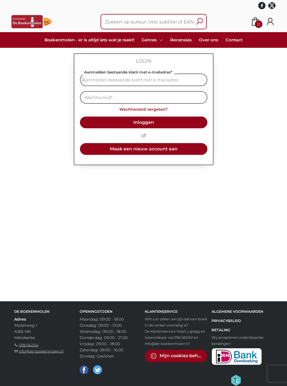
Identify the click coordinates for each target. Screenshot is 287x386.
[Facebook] (84, 369)
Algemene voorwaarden (237, 311)
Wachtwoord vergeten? (143, 109)
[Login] (270, 21)
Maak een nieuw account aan (143, 148)
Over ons (208, 39)
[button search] (199, 21)
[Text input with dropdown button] (150, 21)
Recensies (181, 39)
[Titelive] (236, 379)
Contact (234, 39)
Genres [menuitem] (150, 39)
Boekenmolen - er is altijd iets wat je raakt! (89, 39)
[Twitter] (97, 369)
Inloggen (143, 122)
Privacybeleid (226, 321)
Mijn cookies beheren (178, 355)
